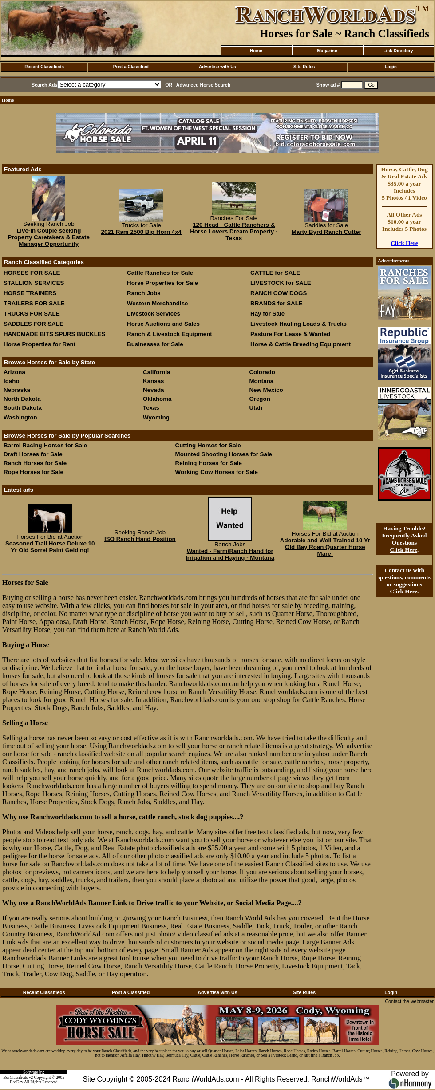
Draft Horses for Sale (33, 454)
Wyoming (156, 417)
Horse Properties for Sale (162, 283)
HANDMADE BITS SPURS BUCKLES (55, 334)
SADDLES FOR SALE (33, 323)
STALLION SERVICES (34, 283)
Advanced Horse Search (203, 84)
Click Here (404, 243)
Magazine (327, 50)
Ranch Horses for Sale (35, 463)
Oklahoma (157, 398)
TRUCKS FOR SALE (32, 313)
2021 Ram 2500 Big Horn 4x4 (141, 232)
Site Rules (304, 66)
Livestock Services (153, 313)
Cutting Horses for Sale (208, 445)
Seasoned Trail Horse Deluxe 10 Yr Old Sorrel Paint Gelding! (50, 546)
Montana (261, 381)
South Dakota (23, 407)
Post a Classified (131, 66)
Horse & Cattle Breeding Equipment (300, 344)
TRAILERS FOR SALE (34, 303)
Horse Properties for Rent (39, 344)
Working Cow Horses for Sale (216, 472)
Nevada (153, 390)
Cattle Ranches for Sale (160, 272)
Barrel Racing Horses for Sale (45, 445)
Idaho (12, 381)
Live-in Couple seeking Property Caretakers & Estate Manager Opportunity (49, 237)
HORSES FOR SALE (32, 272)
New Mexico (266, 390)
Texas (151, 407)
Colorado (262, 372)
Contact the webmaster (409, 1001)
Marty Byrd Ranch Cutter (326, 232)
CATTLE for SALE (275, 272)
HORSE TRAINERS (30, 293)
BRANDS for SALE (276, 303)
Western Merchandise (157, 303)
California (156, 372)
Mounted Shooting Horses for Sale (223, 454)
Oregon (259, 398)
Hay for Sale (268, 313)
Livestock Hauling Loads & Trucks (298, 323)
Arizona (14, 372)
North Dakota (22, 398)
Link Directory (398, 50)
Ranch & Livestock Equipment (169, 334)
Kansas (153, 381)
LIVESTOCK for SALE (280, 283)
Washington (20, 417)
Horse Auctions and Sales (163, 323)
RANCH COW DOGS (278, 293)
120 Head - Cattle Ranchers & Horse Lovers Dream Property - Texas (233, 231)
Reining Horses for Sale (208, 463)
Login (391, 66)
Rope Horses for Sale (33, 472)
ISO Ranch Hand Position (140, 539)
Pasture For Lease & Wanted (290, 334)
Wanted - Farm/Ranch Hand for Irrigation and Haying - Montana (230, 554)
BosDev (16, 1082)
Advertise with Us (217, 66)
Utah (255, 407)
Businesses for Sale (155, 344)
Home (256, 50)
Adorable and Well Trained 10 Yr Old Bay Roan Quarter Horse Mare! (325, 547)
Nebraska (17, 390)
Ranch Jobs (144, 293)
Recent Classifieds (44, 66)
